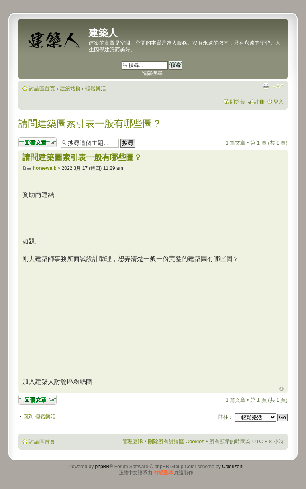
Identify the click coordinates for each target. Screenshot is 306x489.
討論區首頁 (42, 89)
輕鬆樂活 (95, 89)
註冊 (259, 102)
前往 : (224, 417)
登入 (278, 102)
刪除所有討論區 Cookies (176, 441)
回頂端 (281, 389)
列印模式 (265, 86)
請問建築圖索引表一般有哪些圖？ (90, 123)
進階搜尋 (152, 73)
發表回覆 (37, 142)
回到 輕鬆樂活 (39, 417)
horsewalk (45, 168)
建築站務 (70, 89)
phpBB (102, 466)
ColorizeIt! (232, 466)
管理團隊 (132, 441)
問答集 (237, 102)
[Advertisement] (89, 319)
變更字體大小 (278, 86)
